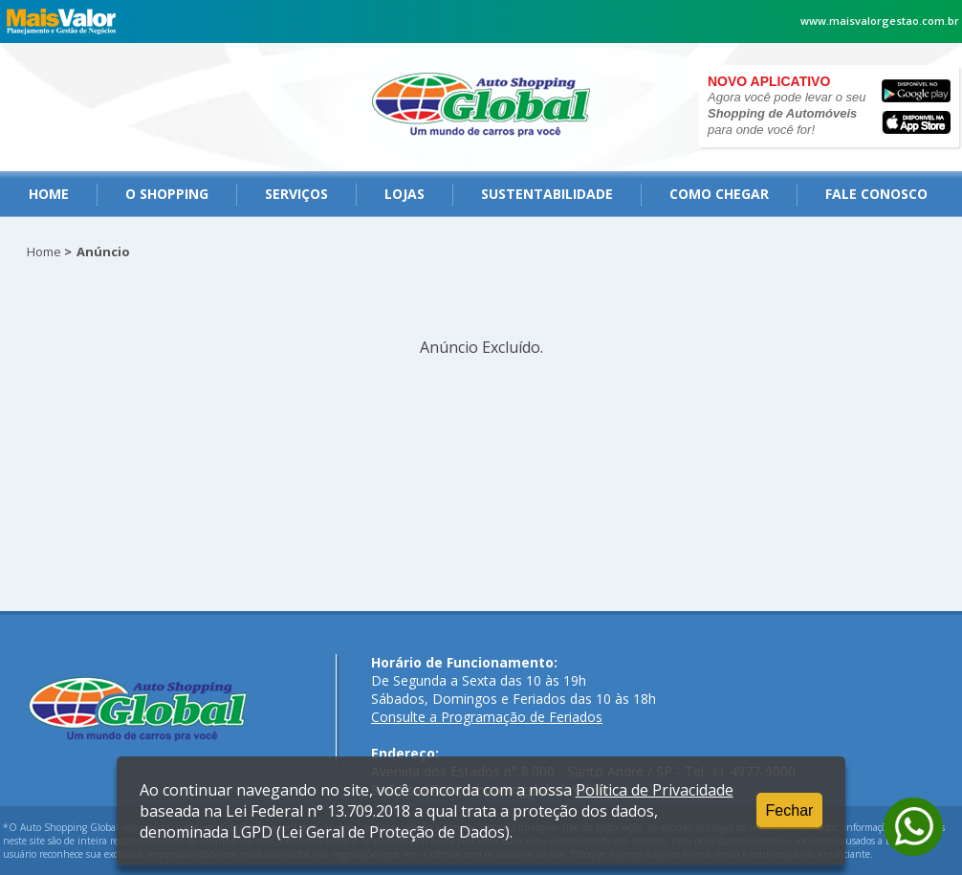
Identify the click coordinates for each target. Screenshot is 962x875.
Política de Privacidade (654, 789)
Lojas (404, 194)
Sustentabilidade (547, 194)
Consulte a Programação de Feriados (486, 717)
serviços (296, 194)
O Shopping (166, 194)
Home (49, 194)
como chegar (719, 194)
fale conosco (876, 194)
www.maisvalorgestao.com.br (879, 20)
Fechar (790, 810)
